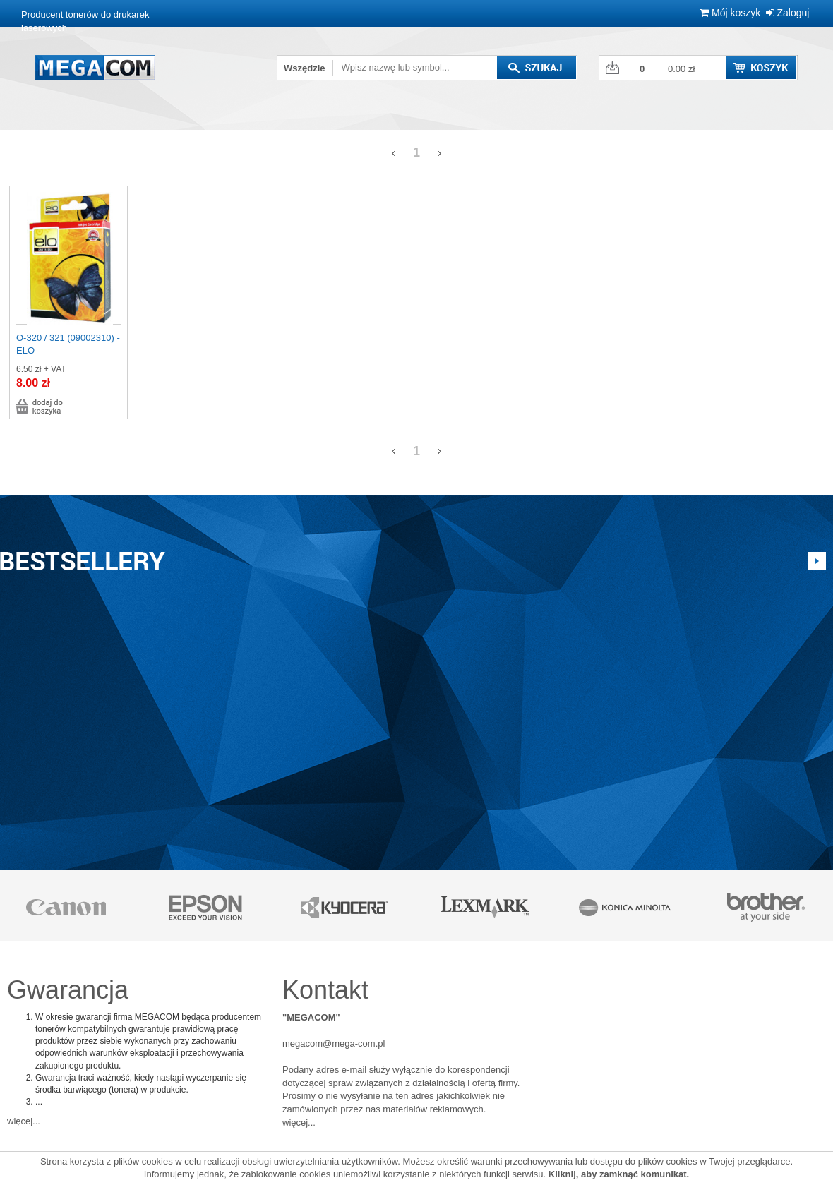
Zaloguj (788, 12)
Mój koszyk (730, 12)
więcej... (23, 1121)
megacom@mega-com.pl (333, 1043)
